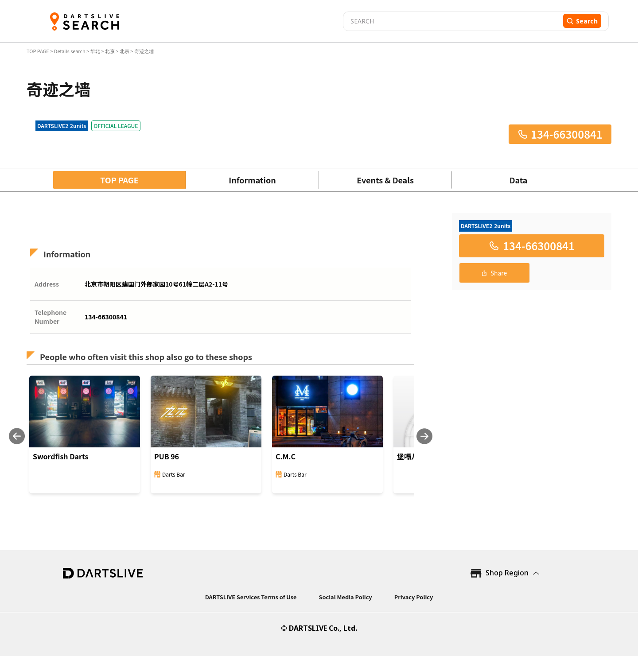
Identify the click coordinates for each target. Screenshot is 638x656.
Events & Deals (385, 180)
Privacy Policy (413, 597)
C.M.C (286, 456)
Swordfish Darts (60, 456)
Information (252, 180)
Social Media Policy (345, 597)
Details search (70, 50)
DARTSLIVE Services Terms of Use (251, 597)
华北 (95, 50)
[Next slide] (424, 436)
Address (47, 283)
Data (519, 180)
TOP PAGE (38, 50)
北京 (110, 50)
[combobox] (451, 21)
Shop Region (507, 573)
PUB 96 (166, 456)
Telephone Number (50, 317)
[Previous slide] (17, 436)
